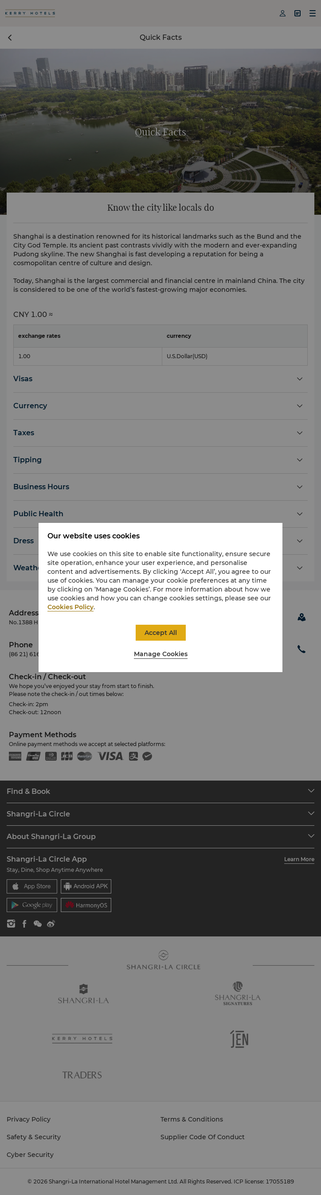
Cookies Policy (70, 607)
